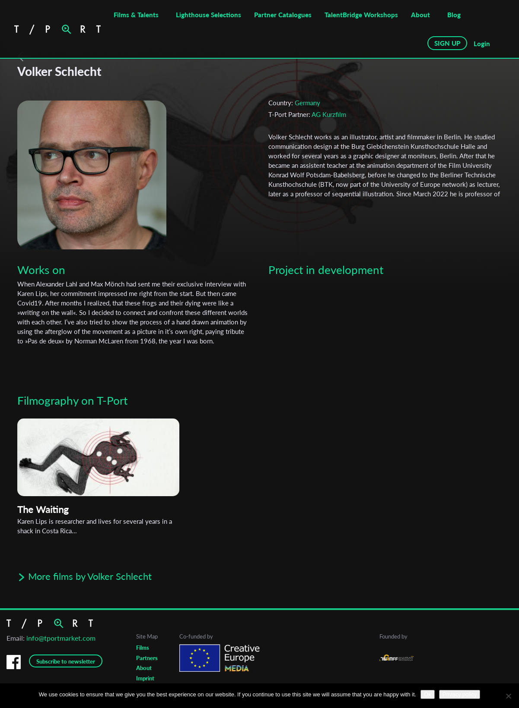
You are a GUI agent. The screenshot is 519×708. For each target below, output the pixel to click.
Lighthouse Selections (208, 15)
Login (482, 43)
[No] (508, 696)
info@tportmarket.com (61, 638)
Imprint (145, 678)
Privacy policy (460, 694)
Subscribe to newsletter (65, 661)
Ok (427, 694)
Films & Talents (136, 15)
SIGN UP (447, 43)
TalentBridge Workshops (361, 15)
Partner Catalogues (283, 15)
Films (142, 647)
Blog (454, 15)
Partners (147, 658)
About (420, 15)
